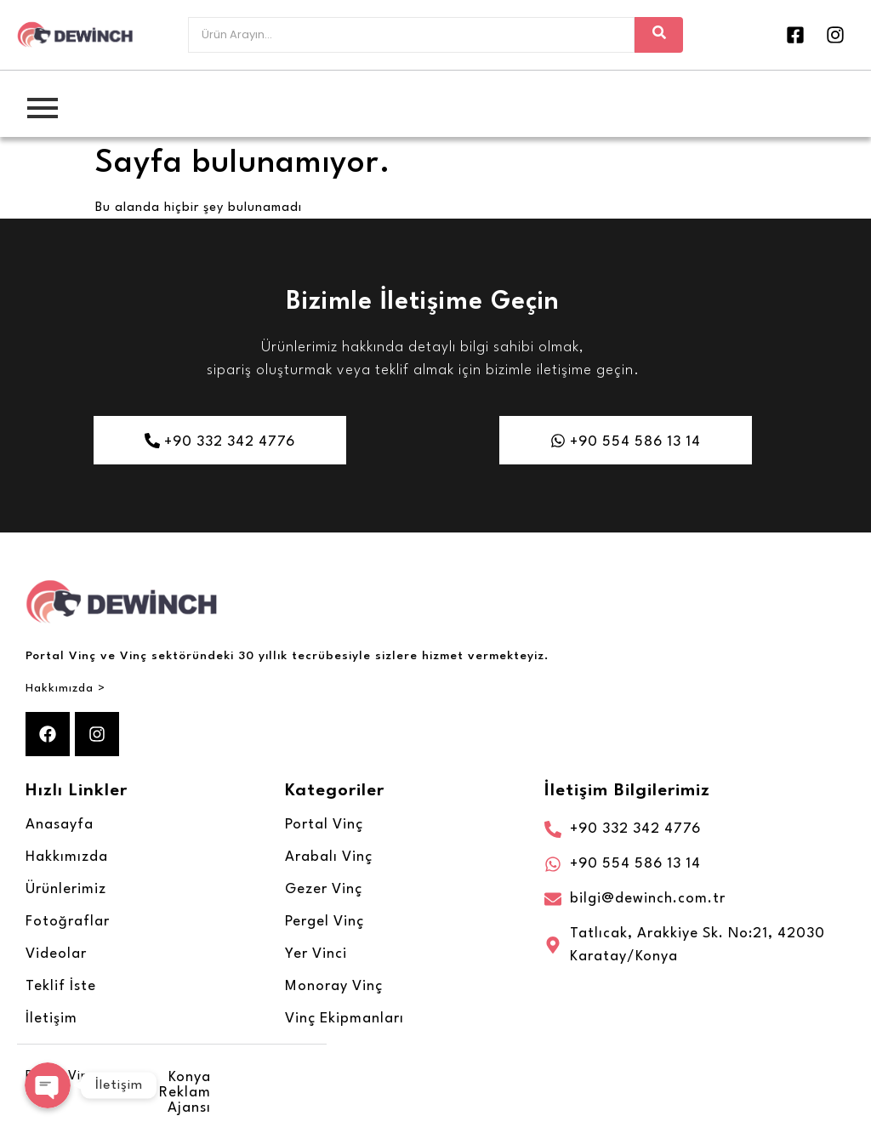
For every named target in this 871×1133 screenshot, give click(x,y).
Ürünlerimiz (66, 889)
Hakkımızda (67, 857)
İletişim (51, 1018)
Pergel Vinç (324, 921)
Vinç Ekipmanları (344, 1018)
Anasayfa (60, 824)
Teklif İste (61, 986)
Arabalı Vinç (329, 857)
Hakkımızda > (65, 688)
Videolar (56, 954)
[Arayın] (411, 35)
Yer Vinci (316, 954)
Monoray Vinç (334, 986)
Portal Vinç (324, 824)
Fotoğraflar (68, 921)
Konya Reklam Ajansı (185, 1092)
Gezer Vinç (323, 889)
